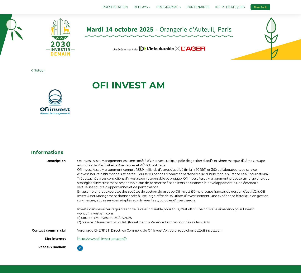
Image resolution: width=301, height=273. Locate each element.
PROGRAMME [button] (168, 7)
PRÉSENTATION (115, 7)
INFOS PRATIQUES (230, 7)
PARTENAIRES (198, 7)
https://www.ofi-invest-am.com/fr (102, 239)
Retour (38, 70)
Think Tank (260, 7)
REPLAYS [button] (142, 7)
